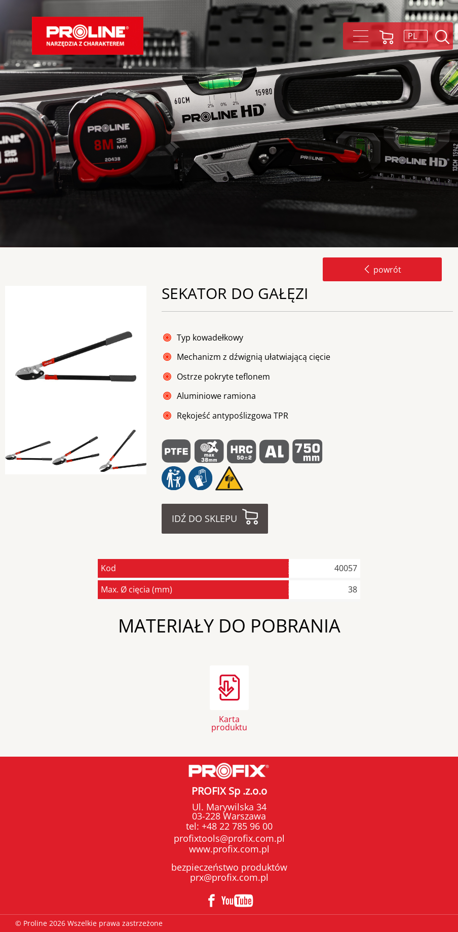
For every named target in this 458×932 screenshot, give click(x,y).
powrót (382, 269)
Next (155, 451)
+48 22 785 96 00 (236, 826)
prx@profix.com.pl (229, 877)
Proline (87, 36)
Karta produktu (229, 722)
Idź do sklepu (204, 518)
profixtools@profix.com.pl (229, 838)
